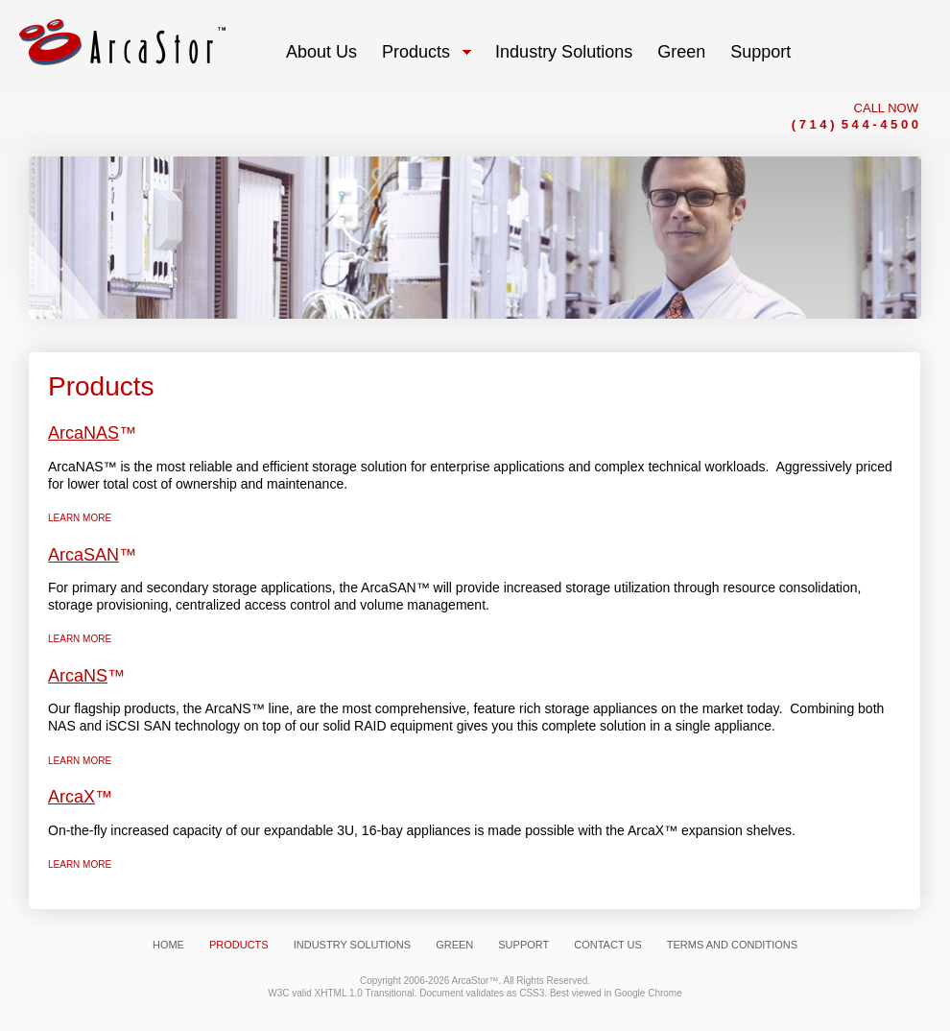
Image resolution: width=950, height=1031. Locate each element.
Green (454, 944)
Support (523, 944)
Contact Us (608, 944)
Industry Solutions (352, 944)
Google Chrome (648, 993)
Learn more (79, 518)
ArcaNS (77, 675)
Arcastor (122, 42)
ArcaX (71, 796)
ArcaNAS (83, 433)
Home (168, 944)
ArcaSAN (83, 554)
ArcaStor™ (475, 980)
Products (239, 944)
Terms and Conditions (732, 944)
